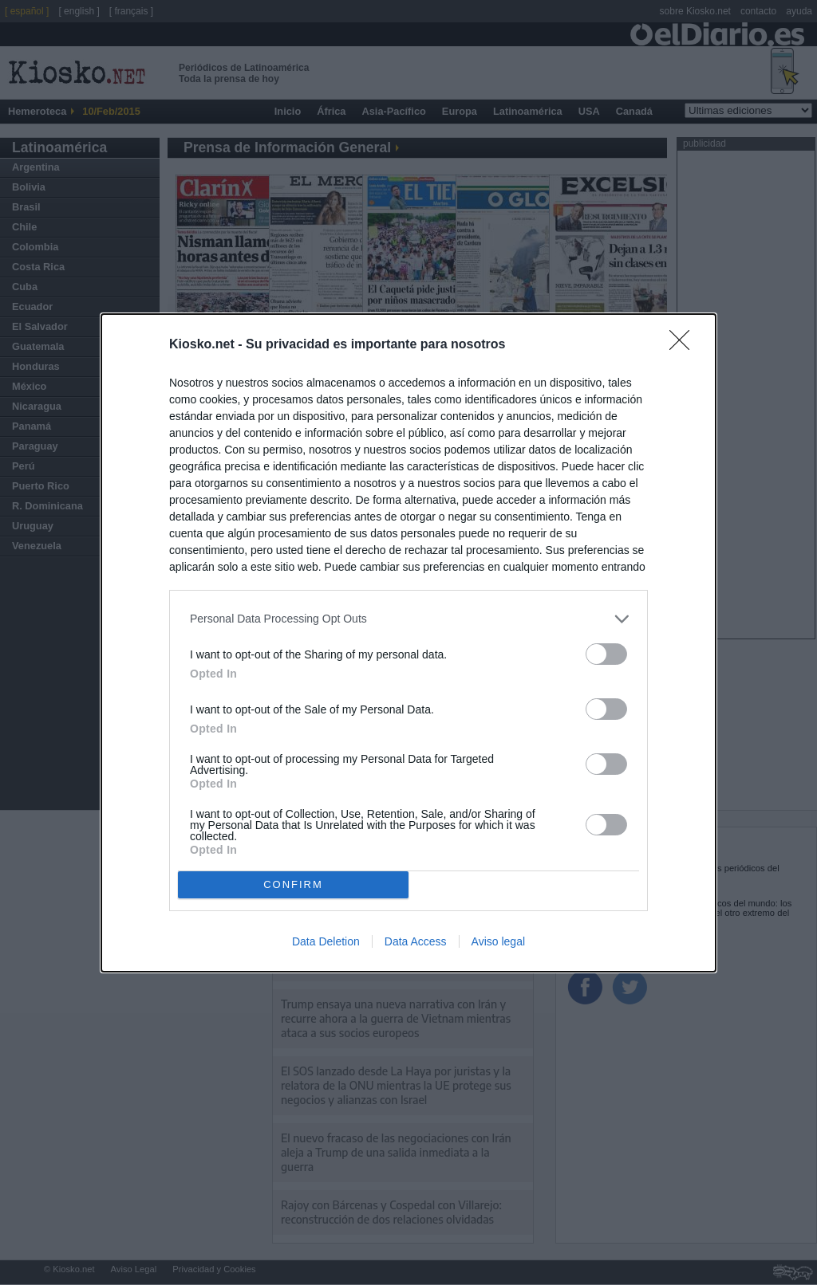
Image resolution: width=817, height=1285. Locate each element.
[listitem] (408, 619)
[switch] (606, 654)
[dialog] (408, 643)
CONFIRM (293, 884)
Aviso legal (498, 941)
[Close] (684, 345)
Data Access (416, 941)
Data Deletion (326, 941)
